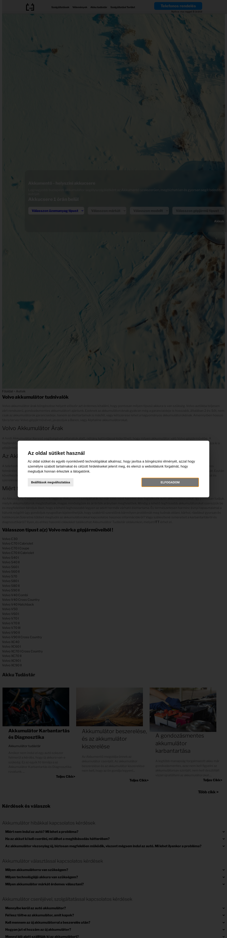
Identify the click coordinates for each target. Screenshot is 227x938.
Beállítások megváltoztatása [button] (52, 482)
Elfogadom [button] (168, 482)
